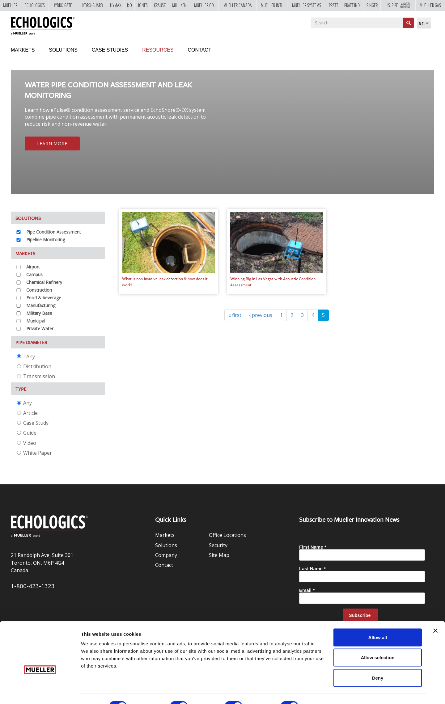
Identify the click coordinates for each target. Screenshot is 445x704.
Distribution (34, 366)
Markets (23, 50)
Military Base (39, 313)
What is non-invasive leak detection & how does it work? (165, 282)
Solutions (63, 50)
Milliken (179, 5)
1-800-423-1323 (33, 586)
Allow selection (377, 643)
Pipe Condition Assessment (53, 232)
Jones (143, 5)
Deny (378, 663)
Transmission (36, 376)
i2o (129, 5)
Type (20, 389)
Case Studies (110, 50)
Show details (324, 691)
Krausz (160, 5)
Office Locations (227, 535)
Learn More (52, 143)
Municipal (35, 321)
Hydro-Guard (91, 5)
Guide (26, 432)
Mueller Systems (306, 5)
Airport (33, 267)
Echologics (35, 5)
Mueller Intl (272, 5)
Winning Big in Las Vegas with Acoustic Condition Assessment (273, 282)
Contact (199, 50)
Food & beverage (43, 298)
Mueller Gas (430, 5)
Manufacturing (40, 305)
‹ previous (260, 315)
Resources (157, 50)
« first (234, 315)
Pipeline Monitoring (45, 239)
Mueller (10, 5)
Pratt (333, 5)
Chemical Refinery (44, 282)
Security (218, 545)
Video (26, 443)
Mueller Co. (204, 5)
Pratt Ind (352, 5)
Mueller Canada (237, 5)
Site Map (219, 555)
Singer (372, 5)
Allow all (377, 623)
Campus (34, 274)
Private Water (39, 328)
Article (27, 413)
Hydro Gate (62, 5)
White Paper (34, 452)
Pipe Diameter (31, 342)
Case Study (33, 422)
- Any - (27, 356)
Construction (39, 290)
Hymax (115, 5)
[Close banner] (435, 616)
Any (24, 402)
